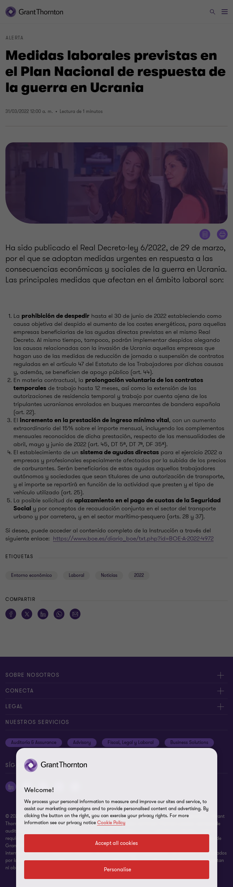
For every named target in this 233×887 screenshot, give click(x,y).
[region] (116, 817)
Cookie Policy (111, 822)
